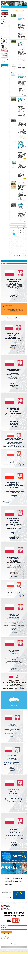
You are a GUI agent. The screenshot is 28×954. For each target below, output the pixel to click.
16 (13, 228)
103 (22, 251)
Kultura (2, 28)
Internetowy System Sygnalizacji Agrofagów (8, 903)
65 (13, 242)
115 (22, 255)
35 (25, 232)
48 (23, 236)
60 (18, 240)
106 (14, 253)
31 (16, 232)
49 (25, 236)
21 (25, 228)
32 (18, 232)
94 (16, 249)
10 (15, 226)
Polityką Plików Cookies (4, 952)
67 (18, 242)
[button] (7, 23)
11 (17, 226)
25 (18, 230)
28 (25, 230)
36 (11, 234)
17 (16, 228)
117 (11, 257)
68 (20, 242)
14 (24, 226)
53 (18, 238)
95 (18, 249)
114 (20, 255)
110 (25, 253)
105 (11, 253)
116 (25, 255)
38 (16, 234)
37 (13, 234)
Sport (2, 32)
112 (14, 255)
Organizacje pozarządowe (3, 41)
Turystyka (2, 30)
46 (18, 236)
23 (13, 230)
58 (13, 240)
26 (20, 230)
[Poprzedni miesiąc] (1, 932)
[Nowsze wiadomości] (11, 224)
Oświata (2, 25)
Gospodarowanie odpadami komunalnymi (4, 46)
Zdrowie (2, 34)
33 (20, 232)
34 (23, 232)
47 (20, 236)
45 (16, 236)
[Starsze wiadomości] (14, 258)
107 (17, 253)
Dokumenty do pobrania (3, 17)
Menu (2, 7)
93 (13, 249)
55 (23, 238)
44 (13, 236)
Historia (2, 23)
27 (23, 230)
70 (25, 242)
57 (11, 240)
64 (11, 242)
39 (18, 234)
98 (25, 249)
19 (20, 228)
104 (25, 251)
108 (20, 253)
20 (23, 228)
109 (22, 253)
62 (23, 240)
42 (25, 234)
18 (18, 228)
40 (20, 234)
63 (25, 240)
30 (13, 232)
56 (25, 238)
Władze (2, 27)
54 (20, 238)
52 (16, 238)
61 (20, 240)
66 (16, 242)
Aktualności (3, 19)
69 (23, 242)
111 (11, 255)
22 (11, 230)
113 (17, 255)
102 (19, 251)
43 (11, 236)
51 (13, 238)
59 (16, 240)
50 (11, 238)
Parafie (2, 38)
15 (11, 228)
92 (11, 249)
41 (23, 234)
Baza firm (2, 43)
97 (23, 249)
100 (14, 251)
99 (11, 251)
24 (16, 230)
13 (22, 226)
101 (16, 251)
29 (11, 232)
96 (20, 249)
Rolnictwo (2, 36)
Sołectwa (2, 21)
